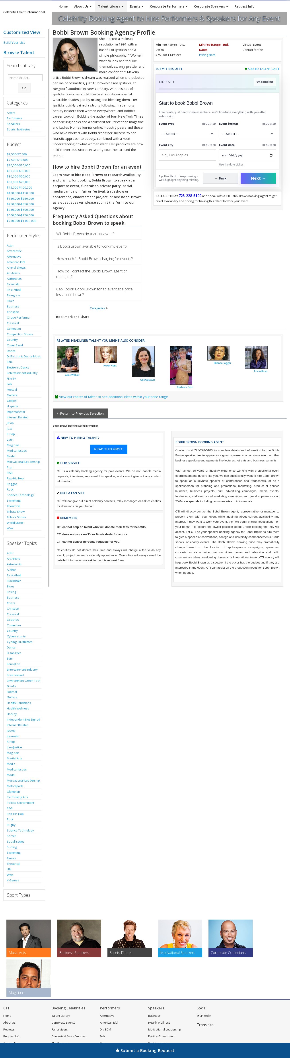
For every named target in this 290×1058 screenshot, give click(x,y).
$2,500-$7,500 (17, 154)
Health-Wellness (18, 708)
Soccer (11, 836)
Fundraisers (60, 1029)
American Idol (16, 262)
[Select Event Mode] (247, 133)
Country (12, 340)
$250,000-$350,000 (20, 204)
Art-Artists (13, 273)
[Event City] (187, 155)
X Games (13, 880)
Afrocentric (14, 251)
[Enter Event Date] (247, 155)
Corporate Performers (168, 6)
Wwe (10, 528)
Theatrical (13, 506)
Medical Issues (17, 450)
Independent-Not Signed (23, 719)
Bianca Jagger (222, 362)
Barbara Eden (185, 387)
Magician (13, 445)
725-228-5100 (190, 195)
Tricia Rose (260, 371)
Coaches (13, 620)
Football (12, 389)
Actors (11, 113)
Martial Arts (14, 758)
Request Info (245, 6)
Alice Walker (72, 374)
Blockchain (14, 581)
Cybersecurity (16, 636)
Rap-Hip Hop (15, 478)
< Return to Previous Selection (80, 413)
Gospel (12, 401)
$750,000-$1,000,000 (21, 221)
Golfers (12, 395)
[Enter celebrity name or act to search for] (25, 77)
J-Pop (10, 423)
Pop (9, 467)
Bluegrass (14, 295)
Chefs (11, 603)
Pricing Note (207, 55)
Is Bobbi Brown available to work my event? (91, 246)
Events (136, 6)
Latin (10, 439)
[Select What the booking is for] (187, 133)
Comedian (14, 328)
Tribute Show (16, 511)
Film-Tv (11, 378)
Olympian (13, 791)
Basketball (14, 290)
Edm (10, 362)
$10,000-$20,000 (18, 165)
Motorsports (15, 786)
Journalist (13, 736)
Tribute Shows (16, 517)
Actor (10, 245)
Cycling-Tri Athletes (20, 642)
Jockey (11, 730)
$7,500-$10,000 (18, 160)
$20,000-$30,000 (18, 171)
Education (13, 664)
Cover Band (15, 345)
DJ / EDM (105, 1029)
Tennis (11, 858)
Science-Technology (20, 495)
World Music (15, 523)
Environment (15, 675)
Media (11, 764)
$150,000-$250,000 (20, 198)
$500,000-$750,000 (20, 215)
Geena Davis (147, 379)
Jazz (9, 428)
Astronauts (14, 279)
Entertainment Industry (22, 373)
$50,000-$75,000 (18, 182)
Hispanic (12, 406)
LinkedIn (204, 1016)
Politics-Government (20, 803)
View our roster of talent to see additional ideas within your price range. (114, 396)
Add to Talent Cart (263, 69)
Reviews (9, 1029)
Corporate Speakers (211, 6)
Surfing (12, 847)
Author (11, 570)
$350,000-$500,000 (20, 210)
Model (11, 456)
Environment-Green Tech (24, 681)
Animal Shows (16, 267)
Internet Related (18, 417)
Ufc (9, 869)
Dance (11, 351)
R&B (10, 473)
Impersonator (16, 412)
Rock (10, 489)
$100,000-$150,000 (20, 193)
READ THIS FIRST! (108, 449)
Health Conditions (19, 703)
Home (63, 6)
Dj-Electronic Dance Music (24, 356)
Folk (9, 384)
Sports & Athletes (18, 129)
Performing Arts (17, 797)
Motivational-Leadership (23, 462)
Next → (258, 178)
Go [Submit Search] (24, 88)
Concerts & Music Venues (69, 1036)
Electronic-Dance (18, 367)
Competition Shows (20, 334)
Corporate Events (63, 1023)
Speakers (13, 124)
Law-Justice (14, 747)
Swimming (14, 500)
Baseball (13, 284)
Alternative (14, 256)
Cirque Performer (19, 317)
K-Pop (11, 434)
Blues (10, 301)
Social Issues (15, 841)
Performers (14, 118)
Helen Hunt (110, 365)
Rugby (11, 825)
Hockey (12, 714)
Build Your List (14, 42)
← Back (221, 178)
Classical (13, 323)
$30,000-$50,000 (18, 176)
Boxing (11, 592)
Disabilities (14, 653)
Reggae (12, 484)
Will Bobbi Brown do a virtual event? (85, 233)
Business (13, 306)
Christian (13, 312)
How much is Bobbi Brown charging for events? (94, 258)
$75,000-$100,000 (19, 187)
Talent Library (110, 6)
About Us (82, 6)
